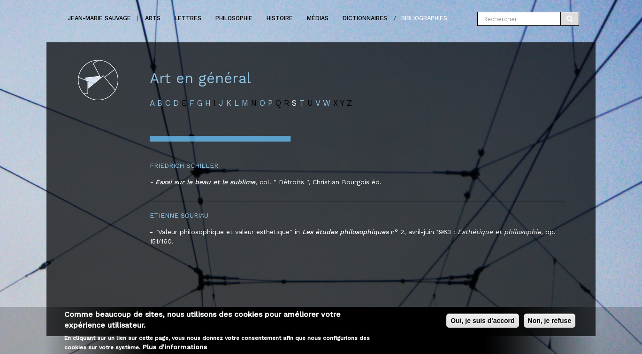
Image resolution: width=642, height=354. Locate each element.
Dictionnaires (365, 18)
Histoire (280, 18)
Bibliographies (424, 18)
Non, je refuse (550, 322)
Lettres (188, 18)
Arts (152, 18)
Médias (318, 18)
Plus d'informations (175, 348)
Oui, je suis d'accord (482, 322)
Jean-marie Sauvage (99, 18)
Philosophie (233, 18)
